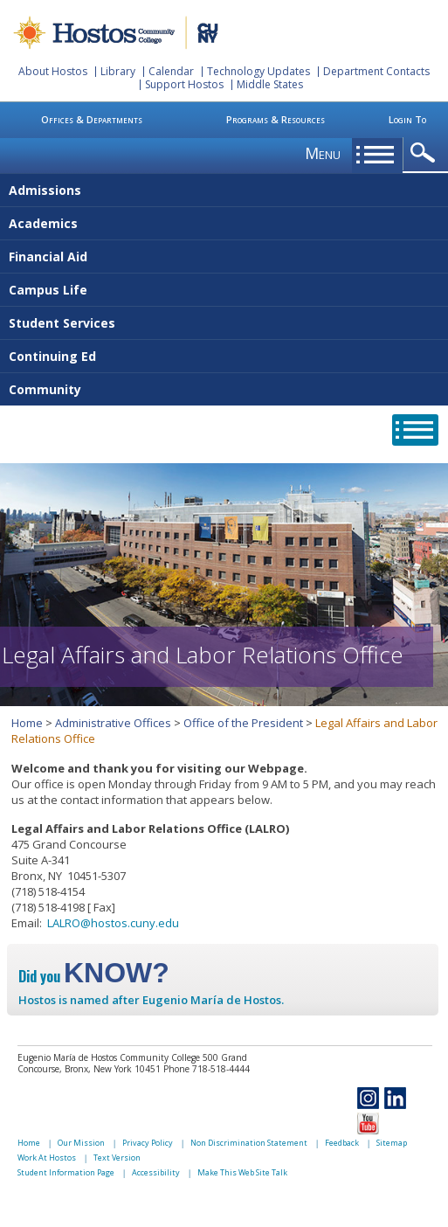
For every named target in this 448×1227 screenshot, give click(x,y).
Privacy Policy (147, 1142)
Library (117, 71)
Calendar (171, 71)
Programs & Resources (275, 119)
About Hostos (52, 71)
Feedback (342, 1142)
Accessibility (156, 1172)
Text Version (117, 1157)
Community (45, 389)
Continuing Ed (52, 356)
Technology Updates (258, 71)
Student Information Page (65, 1172)
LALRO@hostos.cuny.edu (113, 923)
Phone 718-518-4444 (206, 1069)
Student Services (62, 323)
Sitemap (391, 1142)
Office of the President (243, 723)
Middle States (270, 84)
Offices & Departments (91, 119)
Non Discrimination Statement (248, 1142)
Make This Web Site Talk (242, 1172)
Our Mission (81, 1142)
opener (425, 153)
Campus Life (48, 289)
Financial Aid (48, 256)
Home (27, 723)
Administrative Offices (113, 723)
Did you (93, 976)
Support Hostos (184, 84)
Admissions (45, 190)
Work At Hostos (46, 1157)
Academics (43, 223)
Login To (407, 119)
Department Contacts (376, 71)
